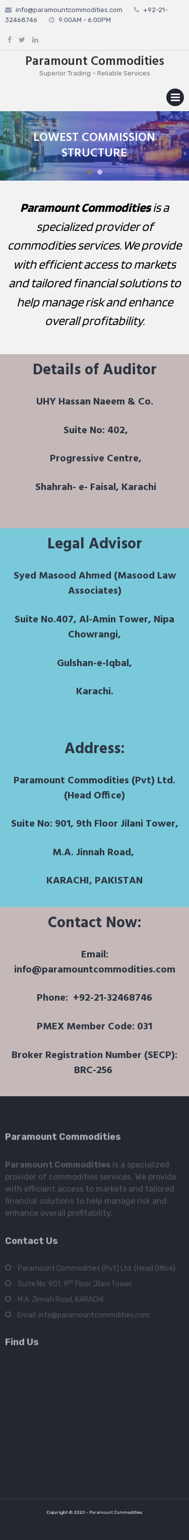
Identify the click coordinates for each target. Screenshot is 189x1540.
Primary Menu (175, 99)
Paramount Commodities (94, 62)
